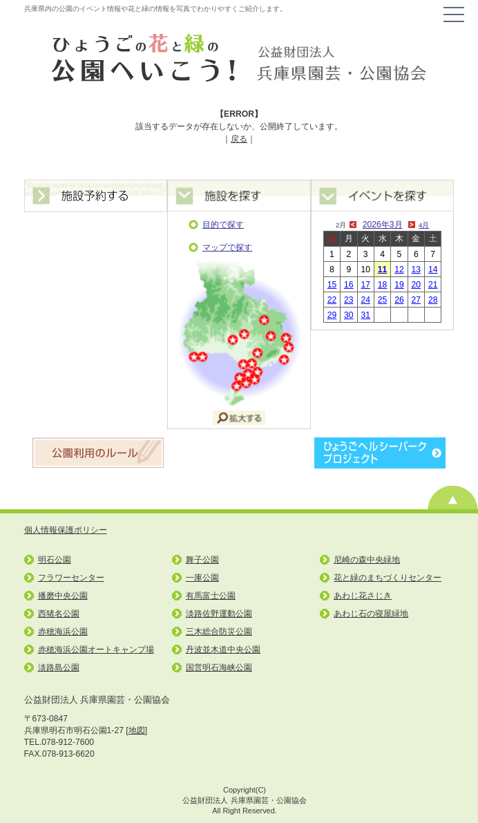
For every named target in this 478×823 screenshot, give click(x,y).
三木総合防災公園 (219, 631)
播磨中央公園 (63, 595)
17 (365, 285)
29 (332, 315)
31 (365, 315)
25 (383, 300)
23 (349, 300)
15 (332, 285)
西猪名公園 (58, 613)
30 (349, 315)
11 (383, 269)
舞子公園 (202, 560)
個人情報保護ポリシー (65, 530)
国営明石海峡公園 (219, 667)
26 (399, 300)
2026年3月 (383, 224)
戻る (239, 139)
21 (433, 285)
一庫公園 (202, 578)
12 (399, 269)
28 (433, 300)
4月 (424, 225)
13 (416, 269)
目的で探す (223, 224)
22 (332, 300)
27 (416, 300)
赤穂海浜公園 (63, 631)
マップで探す (227, 247)
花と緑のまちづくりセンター (387, 578)
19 (399, 285)
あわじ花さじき (363, 595)
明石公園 (54, 560)
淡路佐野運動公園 (219, 613)
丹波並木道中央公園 (223, 649)
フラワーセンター (71, 578)
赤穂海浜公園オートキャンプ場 (96, 649)
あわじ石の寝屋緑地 (371, 613)
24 (365, 300)
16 (349, 285)
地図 (136, 730)
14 (433, 269)
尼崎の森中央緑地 (367, 560)
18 (383, 285)
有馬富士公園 (211, 595)
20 (416, 285)
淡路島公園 (58, 667)
